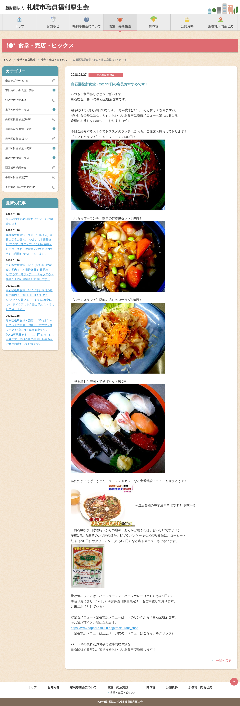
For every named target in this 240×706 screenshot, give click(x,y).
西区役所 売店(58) (15, 167)
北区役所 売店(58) (15, 99)
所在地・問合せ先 (200, 687)
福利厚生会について (83, 687)
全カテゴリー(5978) (16, 80)
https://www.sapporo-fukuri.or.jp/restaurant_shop (104, 628)
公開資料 (172, 687)
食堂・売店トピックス (54, 59)
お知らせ (53, 687)
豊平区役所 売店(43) (17, 138)
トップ (7, 59)
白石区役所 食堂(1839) (18, 119)
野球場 (150, 687)
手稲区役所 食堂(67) (17, 177)
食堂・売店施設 (26, 59)
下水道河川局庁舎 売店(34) (20, 186)
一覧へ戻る (224, 660)
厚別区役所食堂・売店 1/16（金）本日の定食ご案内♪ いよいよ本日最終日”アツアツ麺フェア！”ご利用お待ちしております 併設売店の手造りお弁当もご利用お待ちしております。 (29, 244)
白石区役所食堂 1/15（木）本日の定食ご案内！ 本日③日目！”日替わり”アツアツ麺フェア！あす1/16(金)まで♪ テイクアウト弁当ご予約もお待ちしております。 (30, 300)
